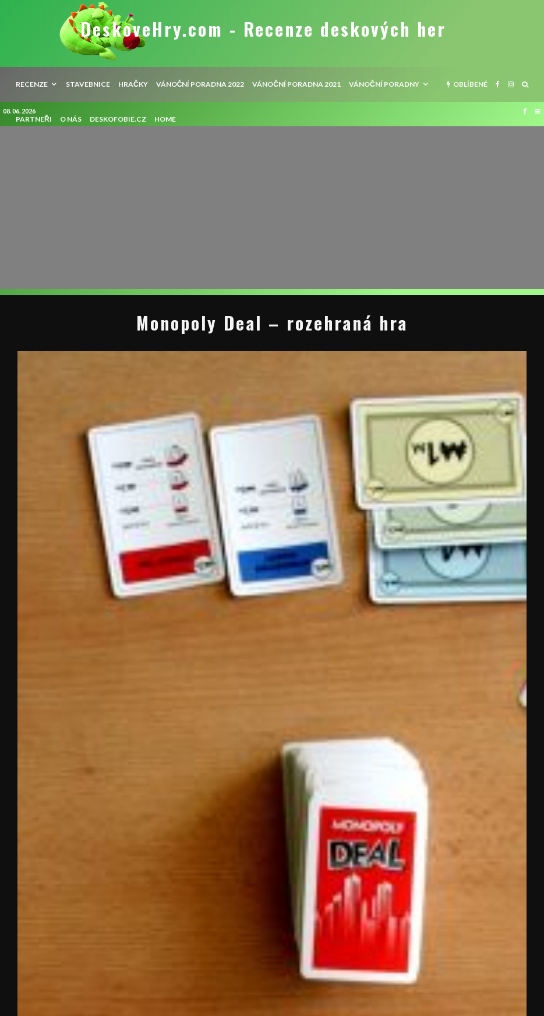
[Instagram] (511, 84)
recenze (32, 84)
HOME (165, 119)
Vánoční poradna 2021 (296, 84)
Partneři (34, 119)
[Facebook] (498, 84)
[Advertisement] (272, 207)
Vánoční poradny (384, 84)
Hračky (133, 84)
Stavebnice (88, 84)
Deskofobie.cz (118, 119)
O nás (71, 119)
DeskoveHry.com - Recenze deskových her (263, 29)
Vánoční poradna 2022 (200, 84)
